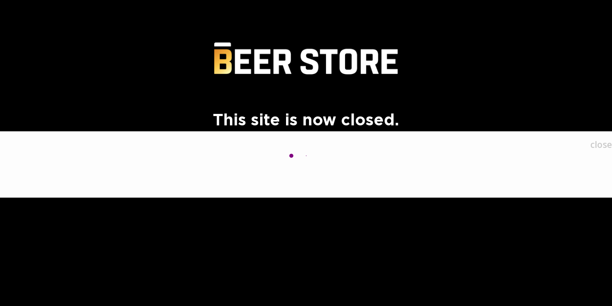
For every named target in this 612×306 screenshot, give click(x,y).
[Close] (601, 144)
